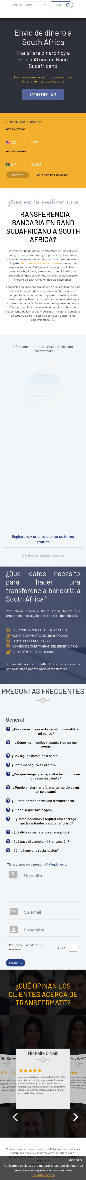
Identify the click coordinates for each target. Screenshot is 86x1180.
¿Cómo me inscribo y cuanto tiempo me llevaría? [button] (46, 744)
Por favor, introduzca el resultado (26, 947)
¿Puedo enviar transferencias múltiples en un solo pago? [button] (46, 789)
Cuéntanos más (43, 1175)
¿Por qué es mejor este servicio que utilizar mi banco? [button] (46, 731)
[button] (61, 4)
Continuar (43, 95)
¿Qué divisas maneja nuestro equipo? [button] (40, 832)
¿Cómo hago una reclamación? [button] (35, 850)
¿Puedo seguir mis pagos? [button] (32, 810)
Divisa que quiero (16, 151)
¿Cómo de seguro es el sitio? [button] (34, 765)
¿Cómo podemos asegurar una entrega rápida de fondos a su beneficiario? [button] (46, 821)
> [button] (75, 1116)
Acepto (75, 1159)
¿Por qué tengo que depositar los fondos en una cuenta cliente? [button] (46, 776)
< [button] (15, 1116)
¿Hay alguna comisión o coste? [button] (35, 755)
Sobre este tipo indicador (52, 175)
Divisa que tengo (15, 129)
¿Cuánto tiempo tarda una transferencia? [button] (44, 800)
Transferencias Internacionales (40, 263)
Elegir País (17, 5)
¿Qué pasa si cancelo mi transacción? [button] (40, 841)
